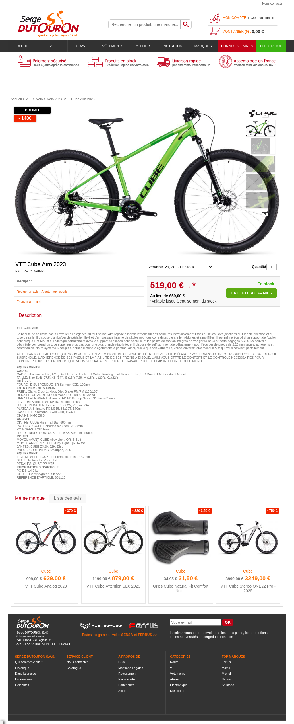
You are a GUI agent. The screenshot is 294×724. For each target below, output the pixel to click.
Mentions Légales (130, 668)
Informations (23, 679)
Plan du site (126, 679)
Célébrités (22, 685)
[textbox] (144, 24)
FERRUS (145, 635)
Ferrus (226, 662)
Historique (22, 668)
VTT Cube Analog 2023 (46, 586)
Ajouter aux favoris (54, 291)
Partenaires (126, 685)
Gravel (83, 46)
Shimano (228, 685)
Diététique (177, 690)
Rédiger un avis (27, 291)
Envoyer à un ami (29, 301)
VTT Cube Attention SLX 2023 (113, 586)
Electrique (271, 46)
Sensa (226, 679)
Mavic (226, 668)
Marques (203, 46)
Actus (122, 690)
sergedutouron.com (218, 637)
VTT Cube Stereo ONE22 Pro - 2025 (248, 588)
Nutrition (173, 46)
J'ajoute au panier (251, 293)
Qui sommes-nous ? (29, 662)
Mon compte (234, 18)
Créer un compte (262, 17)
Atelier (143, 46)
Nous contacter (272, 3)
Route (23, 46)
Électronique (178, 685)
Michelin (227, 673)
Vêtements (112, 46)
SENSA (127, 635)
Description (23, 281)
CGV (121, 662)
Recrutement (127, 673)
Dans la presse (25, 673)
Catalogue (74, 668)
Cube (46, 571)
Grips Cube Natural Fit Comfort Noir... (180, 588)
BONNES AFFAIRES (237, 46)
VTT (52, 46)
